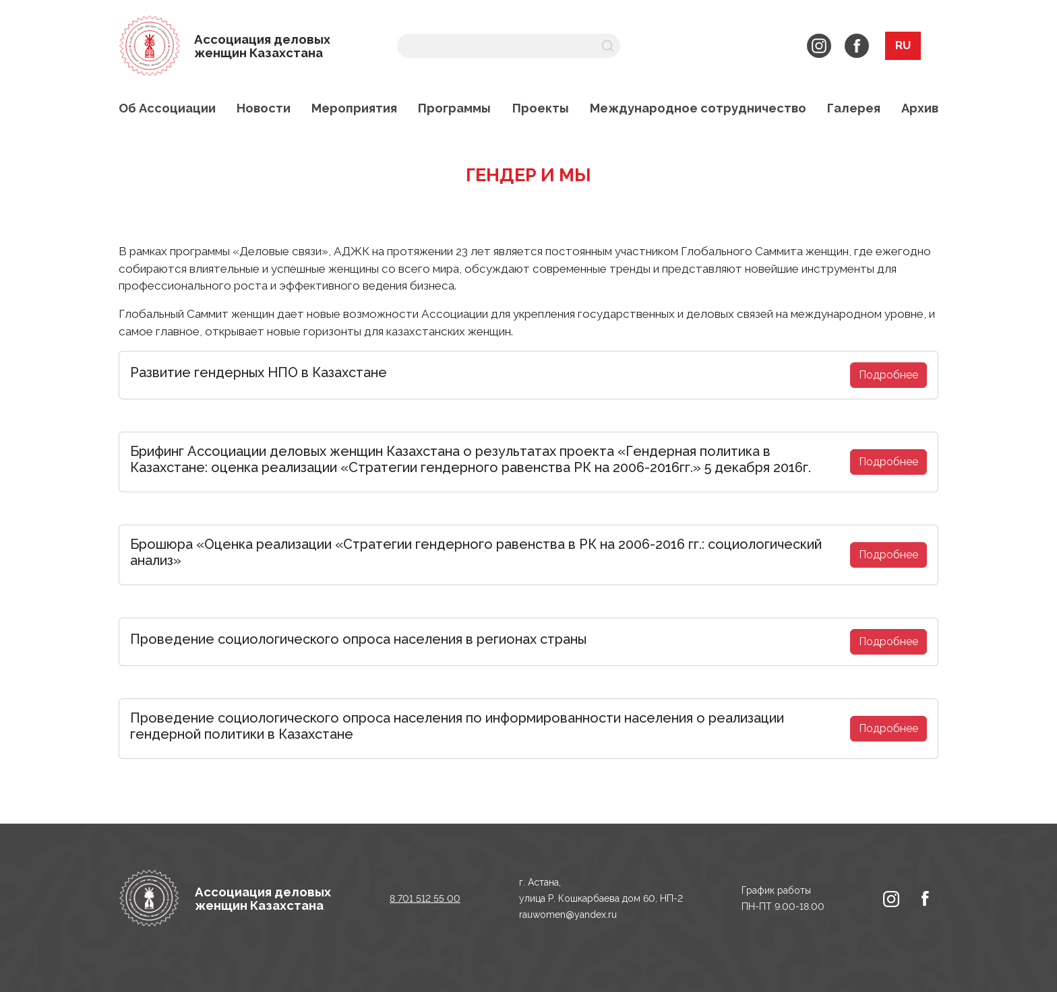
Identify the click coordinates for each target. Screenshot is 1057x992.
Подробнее (888, 374)
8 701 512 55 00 (425, 898)
